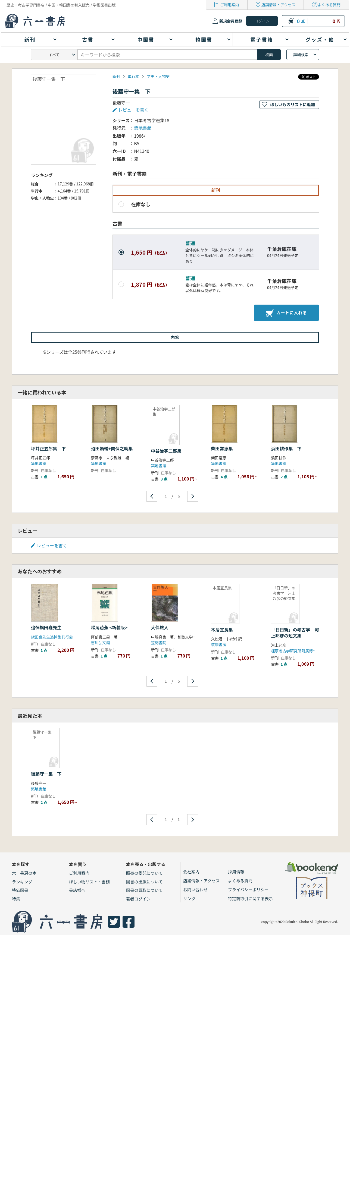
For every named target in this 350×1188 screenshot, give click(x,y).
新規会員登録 (230, 21)
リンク (189, 898)
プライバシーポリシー (248, 889)
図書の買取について (144, 890)
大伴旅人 (159, 627)
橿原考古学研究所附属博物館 (295, 650)
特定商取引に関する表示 (250, 898)
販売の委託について (144, 873)
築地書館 (142, 128)
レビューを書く (133, 109)
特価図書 (20, 890)
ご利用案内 (229, 4)
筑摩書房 (218, 644)
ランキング (22, 881)
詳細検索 (300, 54)
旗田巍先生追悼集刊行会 (52, 637)
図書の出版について (144, 881)
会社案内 (191, 871)
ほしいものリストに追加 (292, 104)
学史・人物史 (158, 76)
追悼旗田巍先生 (46, 627)
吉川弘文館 (100, 642)
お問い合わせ (195, 889)
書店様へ (77, 890)
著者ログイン (138, 899)
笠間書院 (158, 642)
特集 (16, 899)
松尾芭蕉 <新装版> (109, 627)
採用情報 (236, 871)
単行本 (133, 76)
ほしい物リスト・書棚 (89, 881)
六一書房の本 (24, 873)
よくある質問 (329, 4)
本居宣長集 (222, 629)
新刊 (116, 76)
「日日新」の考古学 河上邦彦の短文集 (295, 632)
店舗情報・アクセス (278, 4)
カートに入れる (286, 313)
